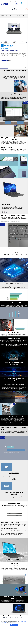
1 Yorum (9, 60)
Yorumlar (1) (22, 67)
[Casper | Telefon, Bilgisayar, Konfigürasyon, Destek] (6, 4)
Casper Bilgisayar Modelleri (7, 15)
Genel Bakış (4, 67)
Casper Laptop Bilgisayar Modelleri (19, 15)
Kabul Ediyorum (14, 624)
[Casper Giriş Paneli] (26, 4)
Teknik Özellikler (13, 67)
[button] (1, 42)
